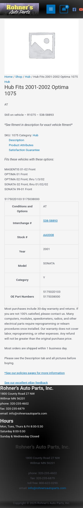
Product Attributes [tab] (21, 145)
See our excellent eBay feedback (26, 382)
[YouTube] (81, 9)
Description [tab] (16, 140)
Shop (18, 76)
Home (8, 76)
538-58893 (50, 220)
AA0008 (48, 235)
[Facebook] (74, 9)
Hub (28, 76)
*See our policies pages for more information (34, 373)
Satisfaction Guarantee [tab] (24, 150)
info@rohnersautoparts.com (28, 413)
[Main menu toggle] (51, 9)
